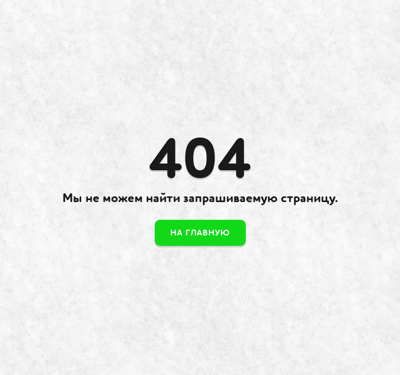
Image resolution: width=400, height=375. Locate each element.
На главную (200, 233)
